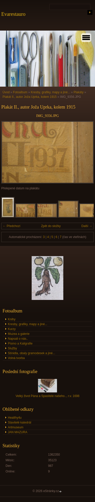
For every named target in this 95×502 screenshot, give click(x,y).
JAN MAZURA (17, 432)
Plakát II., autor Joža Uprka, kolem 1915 (29, 97)
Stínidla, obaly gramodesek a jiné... (31, 353)
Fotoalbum (20, 92)
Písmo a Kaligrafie (20, 343)
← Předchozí (11, 226)
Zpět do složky (51, 226)
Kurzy (12, 329)
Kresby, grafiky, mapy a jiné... (50, 92)
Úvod (6, 92)
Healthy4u (15, 417)
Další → (86, 226)
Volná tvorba (16, 358)
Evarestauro (13, 14)
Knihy (11, 319)
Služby (12, 348)
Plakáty (78, 92)
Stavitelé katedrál (19, 422)
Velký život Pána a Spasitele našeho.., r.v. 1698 (48, 396)
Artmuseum (15, 427)
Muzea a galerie (18, 334)
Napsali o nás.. (18, 338)
